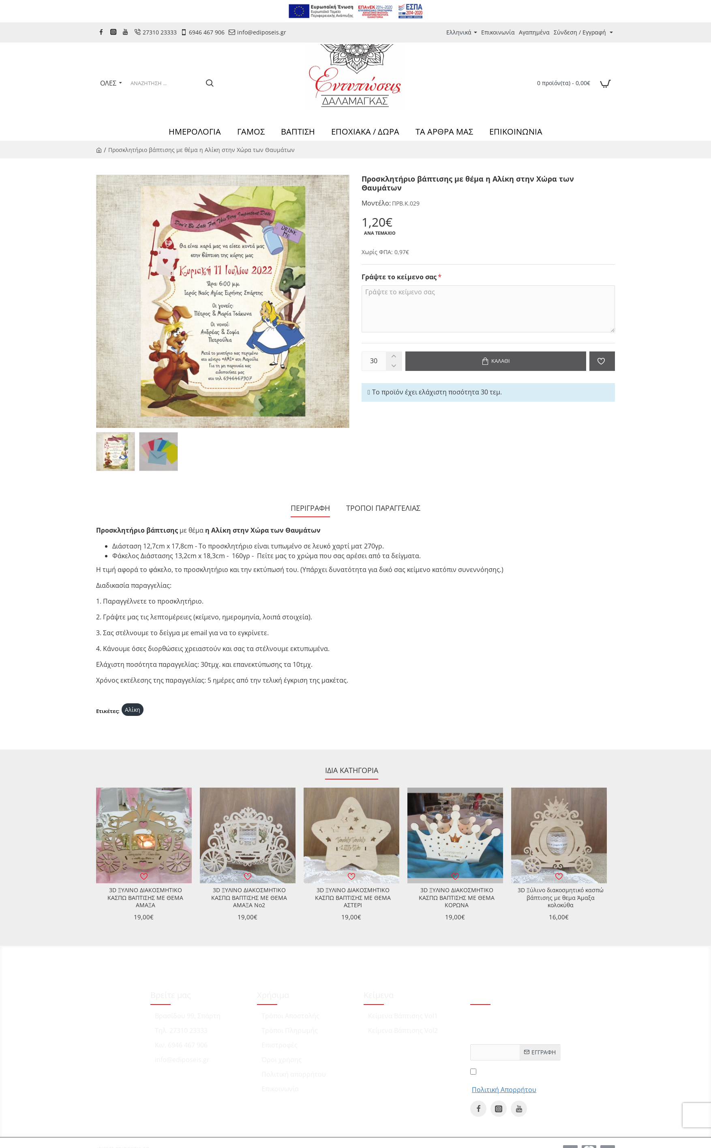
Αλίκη (132, 709)
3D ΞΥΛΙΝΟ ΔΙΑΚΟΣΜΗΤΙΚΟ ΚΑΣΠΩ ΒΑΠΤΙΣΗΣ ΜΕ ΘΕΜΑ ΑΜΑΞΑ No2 (249, 897)
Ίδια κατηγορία (351, 770)
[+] (394, 356)
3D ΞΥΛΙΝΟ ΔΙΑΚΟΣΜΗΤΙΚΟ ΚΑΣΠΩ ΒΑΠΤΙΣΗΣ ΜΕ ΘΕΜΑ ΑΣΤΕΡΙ (353, 897)
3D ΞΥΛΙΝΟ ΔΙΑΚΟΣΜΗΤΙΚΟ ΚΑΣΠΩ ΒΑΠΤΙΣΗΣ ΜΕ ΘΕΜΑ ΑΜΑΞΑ (145, 897)
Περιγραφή (310, 508)
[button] (495, 361)
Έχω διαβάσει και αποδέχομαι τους (504, 1080)
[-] (394, 366)
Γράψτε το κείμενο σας (399, 277)
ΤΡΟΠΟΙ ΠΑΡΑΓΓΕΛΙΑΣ (383, 508)
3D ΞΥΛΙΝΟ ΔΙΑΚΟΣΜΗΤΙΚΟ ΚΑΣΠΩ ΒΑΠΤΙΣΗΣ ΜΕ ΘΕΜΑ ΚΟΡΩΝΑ (457, 897)
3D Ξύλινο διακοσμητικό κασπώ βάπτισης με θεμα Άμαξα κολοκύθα (561, 897)
